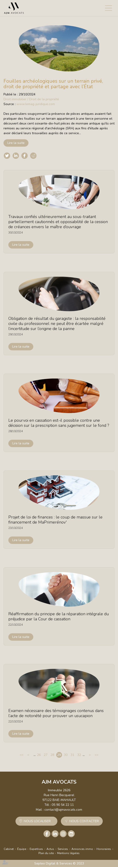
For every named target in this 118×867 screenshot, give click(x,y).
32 (79, 755)
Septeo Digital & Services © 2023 (59, 863)
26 (39, 755)
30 (66, 755)
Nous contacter (84, 821)
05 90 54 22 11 (63, 805)
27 (45, 755)
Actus (50, 849)
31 (72, 755)
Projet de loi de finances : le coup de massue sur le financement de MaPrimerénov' (55, 520)
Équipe (21, 849)
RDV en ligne (71, 833)
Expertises (36, 849)
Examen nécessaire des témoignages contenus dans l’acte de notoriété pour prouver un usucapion (56, 713)
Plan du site (46, 853)
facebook (46, 833)
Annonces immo (82, 849)
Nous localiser (37, 821)
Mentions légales (68, 853)
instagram (63, 833)
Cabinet (9, 849)
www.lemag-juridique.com (35, 104)
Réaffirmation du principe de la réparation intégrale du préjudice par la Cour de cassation (58, 616)
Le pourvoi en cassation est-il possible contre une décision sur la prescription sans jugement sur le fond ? (58, 423)
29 (59, 755)
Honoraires (103, 849)
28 (52, 755)
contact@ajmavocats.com (63, 809)
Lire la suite (16, 143)
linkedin (55, 833)
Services (63, 849)
